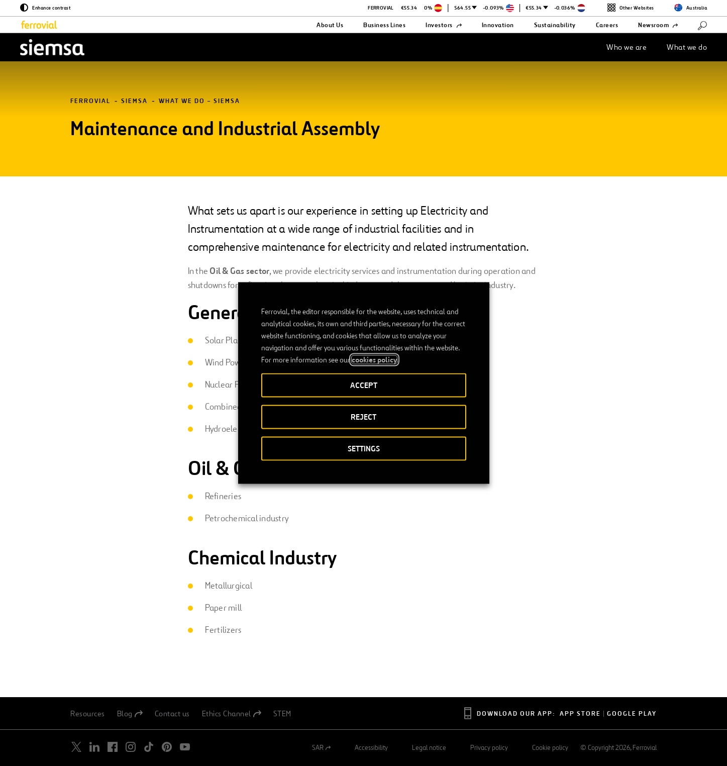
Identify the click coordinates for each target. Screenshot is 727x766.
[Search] (702, 25)
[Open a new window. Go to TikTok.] (149, 747)
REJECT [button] (363, 417)
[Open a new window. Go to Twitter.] (76, 747)
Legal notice (429, 748)
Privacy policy (489, 748)
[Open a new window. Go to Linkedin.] (94, 747)
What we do (687, 47)
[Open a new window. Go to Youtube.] (185, 747)
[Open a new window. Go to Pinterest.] (167, 747)
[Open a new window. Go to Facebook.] (113, 747)
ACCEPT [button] (363, 385)
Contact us (172, 713)
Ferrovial (90, 101)
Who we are (626, 47)
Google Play (632, 714)
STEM (282, 713)
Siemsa (134, 101)
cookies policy (374, 360)
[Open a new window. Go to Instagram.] (131, 747)
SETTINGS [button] (364, 448)
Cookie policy (550, 748)
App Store (580, 714)
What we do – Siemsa (199, 101)
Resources (87, 713)
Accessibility (371, 748)
